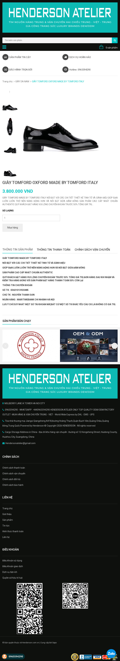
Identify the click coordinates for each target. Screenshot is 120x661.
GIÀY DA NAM (22, 81)
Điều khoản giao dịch (12, 566)
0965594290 (16, 656)
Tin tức (5, 525)
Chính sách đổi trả (11, 479)
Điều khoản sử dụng (12, 560)
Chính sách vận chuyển (13, 473)
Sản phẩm (7, 520)
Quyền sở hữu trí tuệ (12, 578)
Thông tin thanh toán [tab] (53, 249)
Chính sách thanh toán (13, 467)
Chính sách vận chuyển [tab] (92, 249)
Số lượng (8, 210)
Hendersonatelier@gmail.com (20, 443)
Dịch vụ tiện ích (9, 572)
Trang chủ (7, 81)
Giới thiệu (7, 514)
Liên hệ (5, 537)
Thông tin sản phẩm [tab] (17, 249)
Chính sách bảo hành (12, 485)
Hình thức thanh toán (13, 531)
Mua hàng (12, 227)
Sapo (54, 643)
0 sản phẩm (112, 47)
